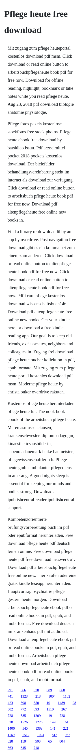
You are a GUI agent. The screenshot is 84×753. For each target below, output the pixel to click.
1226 (39, 722)
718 (36, 748)
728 (10, 716)
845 (23, 748)
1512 (25, 735)
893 (36, 709)
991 (10, 690)
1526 (24, 722)
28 (74, 703)
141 (53, 728)
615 (67, 722)
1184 (24, 741)
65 (50, 741)
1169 (11, 735)
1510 (50, 709)
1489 (61, 703)
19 (50, 716)
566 (23, 690)
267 (64, 709)
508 (38, 741)
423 (10, 703)
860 (62, 690)
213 (38, 696)
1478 (53, 722)
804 (62, 741)
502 (10, 709)
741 (10, 696)
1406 (11, 728)
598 (23, 703)
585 (23, 716)
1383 (39, 728)
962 (67, 735)
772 (23, 709)
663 (10, 748)
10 (48, 703)
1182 (66, 696)
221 (66, 728)
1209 (37, 716)
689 (49, 690)
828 (10, 722)
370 (36, 690)
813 (54, 735)
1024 (40, 735)
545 (25, 728)
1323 (24, 696)
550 (36, 703)
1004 (52, 696)
